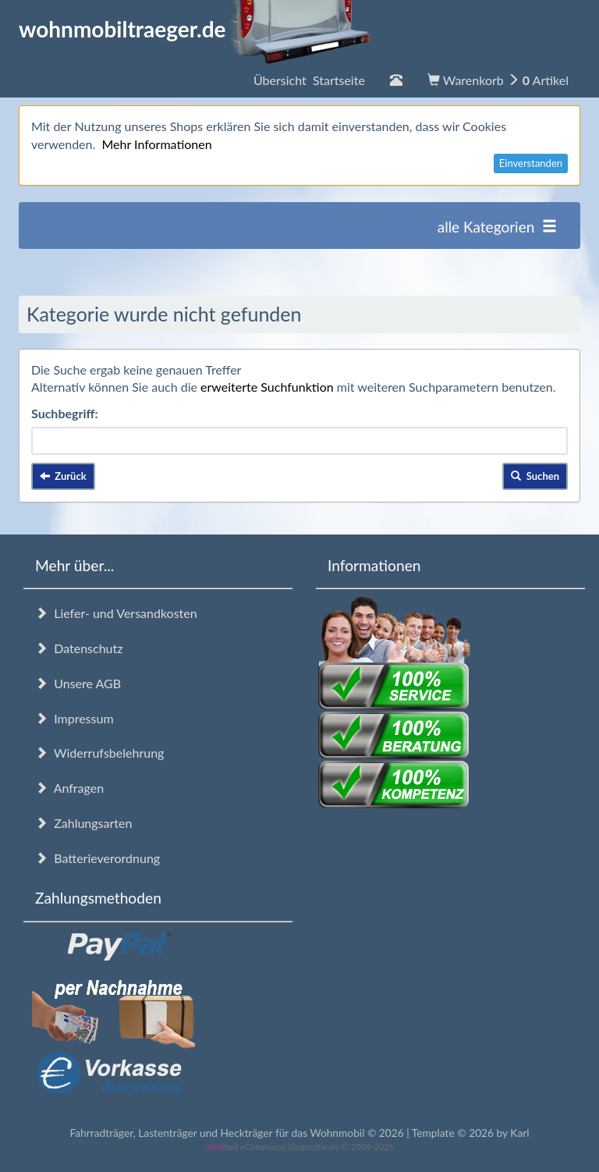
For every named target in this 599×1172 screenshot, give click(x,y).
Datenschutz (78, 648)
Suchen (535, 476)
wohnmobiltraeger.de (194, 29)
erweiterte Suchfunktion (267, 386)
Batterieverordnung (97, 858)
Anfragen (69, 787)
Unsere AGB (78, 683)
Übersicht (309, 80)
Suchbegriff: (64, 413)
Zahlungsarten (83, 822)
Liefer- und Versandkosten (116, 613)
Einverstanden (530, 163)
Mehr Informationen (156, 144)
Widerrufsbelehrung (99, 752)
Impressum (74, 718)
